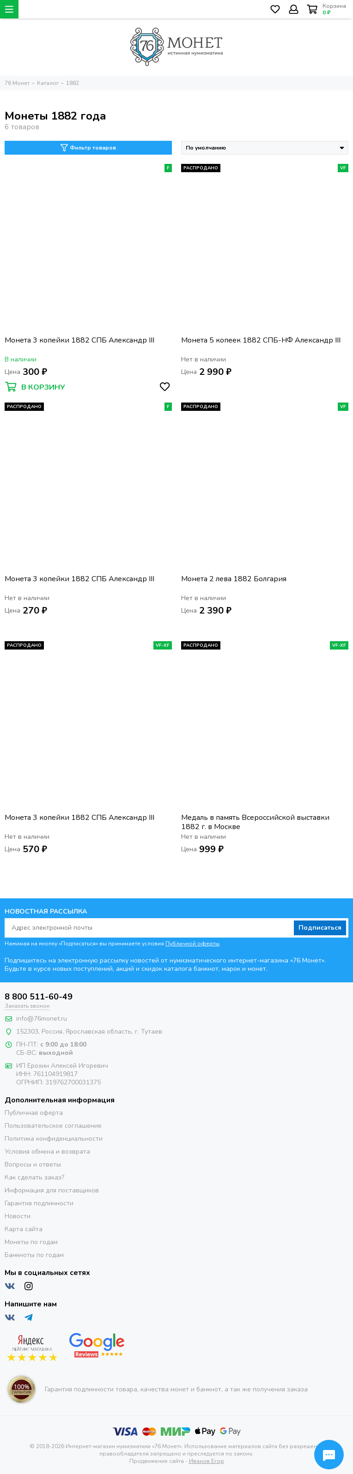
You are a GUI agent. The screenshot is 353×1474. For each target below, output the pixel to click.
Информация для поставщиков (52, 1190)
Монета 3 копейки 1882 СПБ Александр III (79, 340)
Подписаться (319, 927)
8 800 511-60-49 (39, 997)
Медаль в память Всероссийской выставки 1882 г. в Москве (255, 822)
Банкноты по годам (34, 1255)
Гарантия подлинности (39, 1203)
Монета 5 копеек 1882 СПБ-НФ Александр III (261, 340)
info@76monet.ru (41, 1018)
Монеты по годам (31, 1242)
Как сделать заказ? (34, 1177)
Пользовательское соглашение (53, 1125)
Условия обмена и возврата (47, 1151)
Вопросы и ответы (33, 1164)
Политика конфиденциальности (54, 1138)
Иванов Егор (206, 1461)
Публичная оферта (34, 1112)
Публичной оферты (192, 943)
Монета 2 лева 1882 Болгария (233, 579)
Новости (17, 1216)
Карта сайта (24, 1229)
